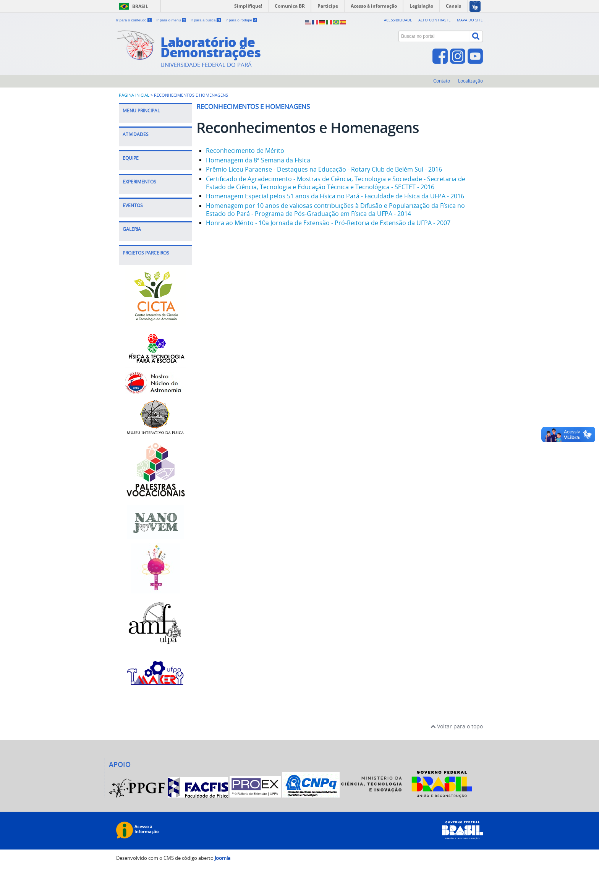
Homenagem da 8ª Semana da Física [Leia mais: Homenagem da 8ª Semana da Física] (258, 160)
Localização (470, 81)
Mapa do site (470, 20)
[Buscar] (476, 36)
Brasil (140, 6)
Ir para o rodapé (241, 20)
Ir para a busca (206, 20)
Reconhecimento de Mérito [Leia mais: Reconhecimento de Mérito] (245, 150)
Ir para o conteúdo (134, 20)
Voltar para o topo (457, 726)
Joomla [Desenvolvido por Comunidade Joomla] (222, 858)
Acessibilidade (398, 20)
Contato (441, 81)
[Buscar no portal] (434, 36)
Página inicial (134, 95)
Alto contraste (434, 20)
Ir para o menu (171, 20)
